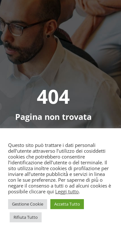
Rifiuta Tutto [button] (26, 217)
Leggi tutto (67, 191)
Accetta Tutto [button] (67, 204)
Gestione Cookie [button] (27, 204)
